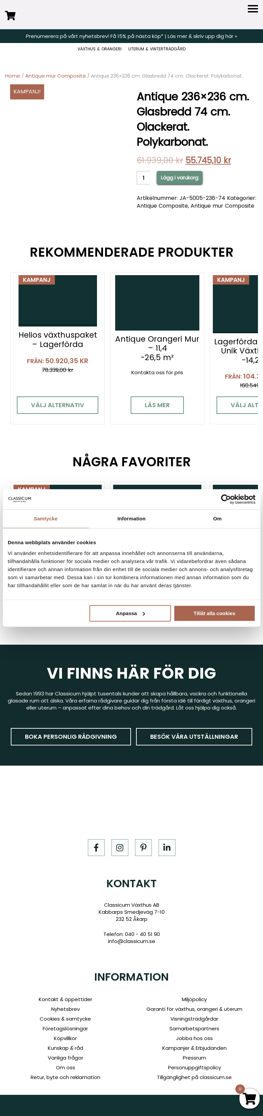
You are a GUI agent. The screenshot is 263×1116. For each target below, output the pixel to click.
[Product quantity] (143, 177)
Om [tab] (217, 518)
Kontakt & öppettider (65, 999)
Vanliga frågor (65, 1057)
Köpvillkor (65, 1038)
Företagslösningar (65, 1028)
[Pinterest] (143, 847)
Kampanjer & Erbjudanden (194, 1047)
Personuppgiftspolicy (194, 1067)
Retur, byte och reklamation (65, 1077)
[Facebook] (96, 847)
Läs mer (157, 405)
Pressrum (194, 1057)
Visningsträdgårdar (194, 1018)
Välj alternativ (57, 405)
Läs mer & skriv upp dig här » (202, 36)
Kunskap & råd (65, 1047)
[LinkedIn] (167, 847)
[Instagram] (119, 847)
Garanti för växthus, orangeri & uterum (194, 1009)
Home (12, 75)
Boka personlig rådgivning (71, 736)
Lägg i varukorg (179, 177)
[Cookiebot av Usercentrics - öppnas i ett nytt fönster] (225, 499)
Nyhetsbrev (65, 1009)
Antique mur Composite (55, 75)
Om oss (65, 1067)
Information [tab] (132, 518)
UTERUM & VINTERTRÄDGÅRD (157, 49)
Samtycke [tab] (46, 518)
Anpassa (130, 613)
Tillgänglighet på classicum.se (194, 1077)
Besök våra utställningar (194, 736)
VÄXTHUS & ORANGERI (99, 49)
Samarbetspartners (194, 1028)
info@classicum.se (131, 940)
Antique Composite (162, 206)
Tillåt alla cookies (214, 613)
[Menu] (253, 9)
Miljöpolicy (194, 999)
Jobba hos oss (194, 1038)
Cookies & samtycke (65, 1018)
